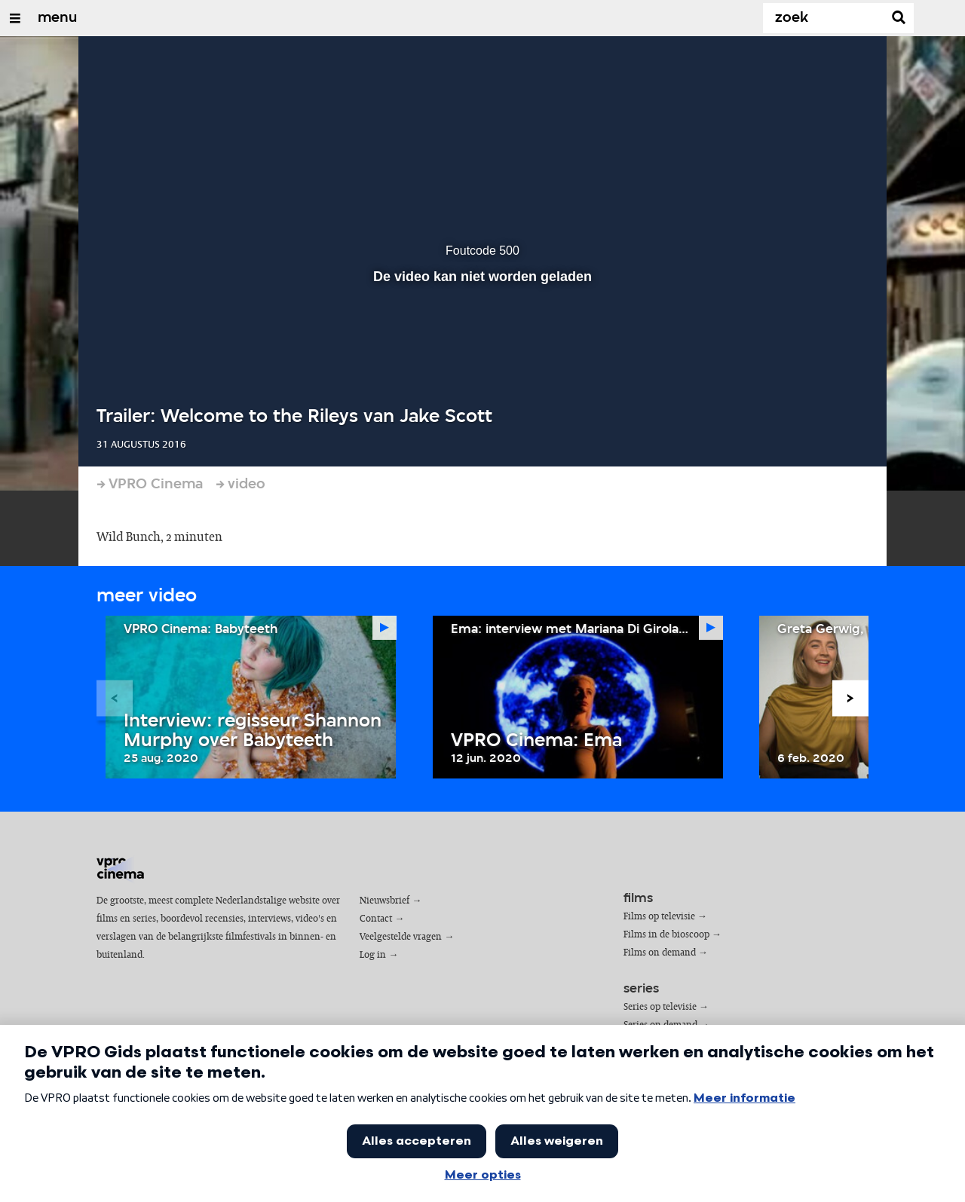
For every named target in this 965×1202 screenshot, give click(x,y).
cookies (124, 1158)
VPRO (168, 1136)
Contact (376, 919)
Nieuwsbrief (384, 901)
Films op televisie (659, 916)
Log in (373, 955)
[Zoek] (826, 18)
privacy (165, 1158)
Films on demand (659, 953)
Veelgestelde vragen (401, 937)
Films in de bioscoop (666, 934)
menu (57, 18)
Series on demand (660, 1025)
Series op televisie (660, 1007)
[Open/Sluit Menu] (15, 18)
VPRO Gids (129, 1136)
